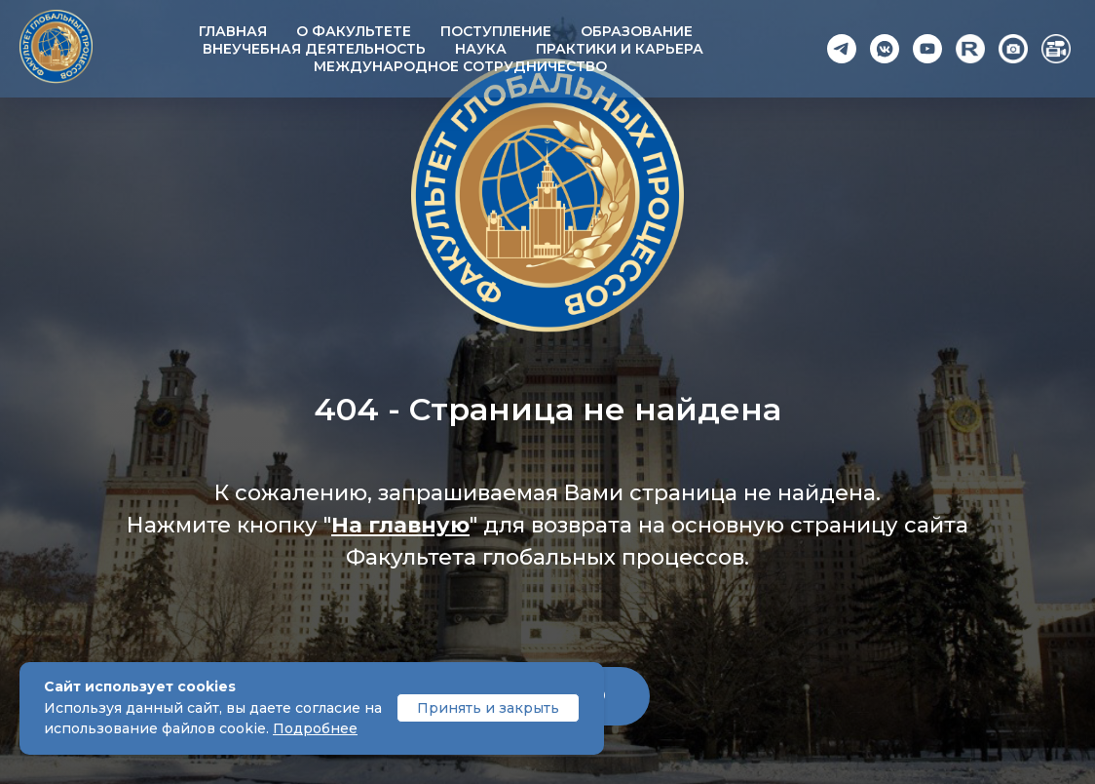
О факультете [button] (353, 31)
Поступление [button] (495, 31)
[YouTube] (927, 48)
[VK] (884, 48)
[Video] (1056, 48)
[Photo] (1013, 48)
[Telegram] (841, 48)
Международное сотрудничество (460, 66)
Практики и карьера (619, 49)
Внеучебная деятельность (314, 49)
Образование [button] (637, 31)
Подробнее (315, 728)
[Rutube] (970, 48)
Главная (233, 31)
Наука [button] (481, 49)
